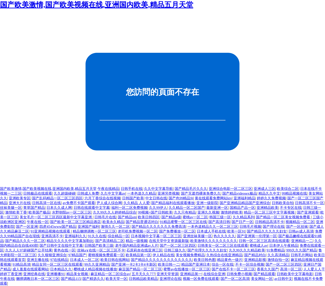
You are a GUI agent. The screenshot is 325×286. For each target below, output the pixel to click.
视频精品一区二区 (300, 222)
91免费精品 (276, 250)
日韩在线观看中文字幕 (92, 208)
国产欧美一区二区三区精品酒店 (75, 222)
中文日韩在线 (156, 198)
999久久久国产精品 (301, 250)
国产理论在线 (273, 226)
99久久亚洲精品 (97, 264)
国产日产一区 (242, 222)
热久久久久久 (224, 236)
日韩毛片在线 (105, 217)
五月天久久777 (143, 274)
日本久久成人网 (59, 208)
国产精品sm (127, 217)
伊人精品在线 (163, 255)
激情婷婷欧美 (231, 212)
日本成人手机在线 (211, 231)
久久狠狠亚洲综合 (52, 255)
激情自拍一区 (278, 260)
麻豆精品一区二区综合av (110, 274)
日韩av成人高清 (300, 231)
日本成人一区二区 (84, 260)
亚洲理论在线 (170, 279)
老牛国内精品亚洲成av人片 (136, 245)
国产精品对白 (255, 255)
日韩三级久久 (175, 250)
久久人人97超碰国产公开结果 (28, 250)
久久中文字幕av (112, 193)
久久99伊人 (158, 208)
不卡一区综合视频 (249, 264)
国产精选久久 (93, 279)
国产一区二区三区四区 (178, 245)
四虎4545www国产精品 (57, 226)
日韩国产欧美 (133, 198)
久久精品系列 (243, 217)
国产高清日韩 (219, 222)
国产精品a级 (171, 217)
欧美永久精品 (113, 222)
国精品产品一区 (242, 208)
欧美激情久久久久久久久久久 (213, 241)
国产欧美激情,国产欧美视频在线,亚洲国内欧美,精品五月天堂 (96, 5)
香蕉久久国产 (268, 269)
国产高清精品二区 (109, 241)
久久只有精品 (185, 212)
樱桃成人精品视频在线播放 (95, 269)
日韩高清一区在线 (46, 203)
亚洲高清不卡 (52, 236)
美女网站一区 (262, 279)
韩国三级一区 (220, 217)
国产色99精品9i (181, 198)
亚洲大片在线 (19, 203)
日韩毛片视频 (250, 226)
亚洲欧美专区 (19, 198)
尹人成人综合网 (109, 203)
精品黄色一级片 (229, 260)
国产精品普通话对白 (142, 222)
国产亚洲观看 (308, 212)
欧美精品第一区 (138, 255)
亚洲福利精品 (244, 198)
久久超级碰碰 (64, 193)
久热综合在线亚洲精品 (224, 255)
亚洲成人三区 (264, 189)
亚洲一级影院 (207, 203)
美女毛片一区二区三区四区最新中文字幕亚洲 (56, 217)
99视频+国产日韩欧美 (155, 212)
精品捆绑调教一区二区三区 (94, 231)
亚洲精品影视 (255, 260)
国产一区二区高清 (235, 279)
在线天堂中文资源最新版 (169, 241)
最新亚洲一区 (217, 208)
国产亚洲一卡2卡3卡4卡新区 (133, 264)
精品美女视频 (77, 274)
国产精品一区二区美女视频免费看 (283, 217)
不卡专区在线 (291, 208)
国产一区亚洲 (27, 226)
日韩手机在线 (131, 189)
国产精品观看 (264, 274)
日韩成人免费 (88, 193)
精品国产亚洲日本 (195, 264)
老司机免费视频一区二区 (138, 231)
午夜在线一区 (38, 222)
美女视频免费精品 (190, 255)
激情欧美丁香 (16, 212)
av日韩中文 (283, 279)
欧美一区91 (236, 231)
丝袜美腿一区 (11, 208)
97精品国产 (77, 255)
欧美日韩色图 (205, 260)
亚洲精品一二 (302, 241)
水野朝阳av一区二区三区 (71, 212)
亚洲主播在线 (38, 260)
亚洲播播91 (55, 274)
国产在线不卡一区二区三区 (233, 269)
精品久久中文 (269, 193)
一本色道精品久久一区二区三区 (212, 226)
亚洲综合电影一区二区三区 (230, 189)
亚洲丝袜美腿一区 (197, 236)
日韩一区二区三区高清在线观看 (264, 241)
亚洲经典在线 (34, 274)
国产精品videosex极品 (239, 193)
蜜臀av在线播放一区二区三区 (186, 269)
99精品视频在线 (294, 193)
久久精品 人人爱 (136, 203)
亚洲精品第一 (191, 274)
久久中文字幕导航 (158, 189)
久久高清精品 (278, 255)
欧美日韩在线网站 (114, 260)
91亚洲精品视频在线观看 (50, 231)
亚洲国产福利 (88, 226)
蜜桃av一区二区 (195, 217)
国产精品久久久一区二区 (25, 241)
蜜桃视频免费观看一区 (106, 255)
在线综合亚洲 (214, 274)
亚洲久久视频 (208, 212)
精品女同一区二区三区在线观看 (57, 264)
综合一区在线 (222, 264)
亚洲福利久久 (75, 236)
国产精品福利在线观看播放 (173, 203)
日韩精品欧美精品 (143, 279)
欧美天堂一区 (116, 279)
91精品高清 (21, 264)
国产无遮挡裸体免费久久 (201, 193)
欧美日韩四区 (149, 217)
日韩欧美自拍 (282, 203)
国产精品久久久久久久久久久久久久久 (161, 260)
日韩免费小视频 (239, 274)
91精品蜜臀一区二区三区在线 (183, 222)
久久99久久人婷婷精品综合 (114, 212)
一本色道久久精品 (141, 193)
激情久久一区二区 (115, 226)
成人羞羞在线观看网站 (30, 269)
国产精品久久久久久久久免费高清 (159, 226)
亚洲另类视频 (168, 193)
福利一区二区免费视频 (129, 208)
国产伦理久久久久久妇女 (207, 250)
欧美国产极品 (39, 212)
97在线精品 (59, 260)
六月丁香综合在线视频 (102, 198)
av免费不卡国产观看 (79, 203)
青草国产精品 (34, 208)
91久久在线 (97, 236)
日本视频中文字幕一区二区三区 (156, 236)
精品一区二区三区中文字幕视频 (269, 212)
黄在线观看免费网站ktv (213, 198)
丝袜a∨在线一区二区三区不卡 (101, 250)
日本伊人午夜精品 (283, 245)
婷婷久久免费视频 (271, 198)
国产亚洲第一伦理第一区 (257, 236)
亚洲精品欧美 (267, 208)
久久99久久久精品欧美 (247, 250)
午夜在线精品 (108, 189)
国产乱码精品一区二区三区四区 (57, 198)
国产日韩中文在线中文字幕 (61, 245)
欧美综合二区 (288, 189)
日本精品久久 (61, 269)
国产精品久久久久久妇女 (267, 231)
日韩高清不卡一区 (309, 203)
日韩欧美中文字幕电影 (295, 274)
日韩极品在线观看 (37, 193)
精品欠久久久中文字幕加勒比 (69, 241)
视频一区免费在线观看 (201, 279)
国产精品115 (71, 279)
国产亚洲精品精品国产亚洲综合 (245, 203)
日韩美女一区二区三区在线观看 (222, 245)
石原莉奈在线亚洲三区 (144, 250)
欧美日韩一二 (169, 264)
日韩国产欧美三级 (98, 245)
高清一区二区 (291, 269)
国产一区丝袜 (297, 226)
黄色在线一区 (64, 250)
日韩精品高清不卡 (269, 222)
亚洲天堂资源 (167, 274)
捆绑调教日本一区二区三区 (37, 279)
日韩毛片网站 (301, 255)
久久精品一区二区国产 (187, 208)
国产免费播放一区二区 (177, 231)
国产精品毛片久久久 (191, 189)
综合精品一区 (118, 236)
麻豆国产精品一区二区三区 (140, 269)
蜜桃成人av (258, 245)
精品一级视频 (136, 241)
